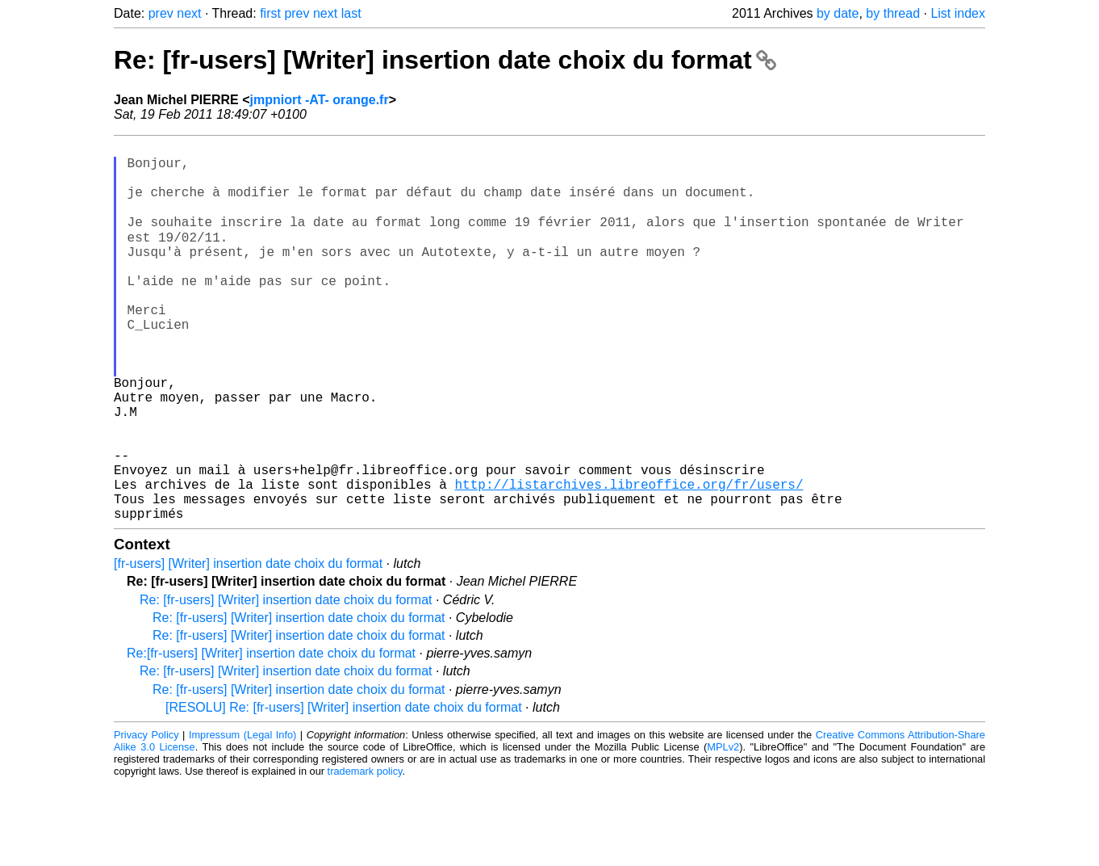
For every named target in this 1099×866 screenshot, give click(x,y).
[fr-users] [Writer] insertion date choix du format (248, 646)
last (351, 13)
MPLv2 (723, 829)
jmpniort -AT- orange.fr (319, 100)
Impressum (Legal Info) (242, 817)
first (270, 13)
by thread (893, 13)
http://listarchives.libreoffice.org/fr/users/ (628, 560)
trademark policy (365, 853)
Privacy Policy (146, 817)
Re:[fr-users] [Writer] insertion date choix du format (271, 735)
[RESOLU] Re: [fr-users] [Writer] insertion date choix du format (343, 790)
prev (160, 13)
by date (838, 13)
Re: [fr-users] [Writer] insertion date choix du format (445, 59)
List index (957, 13)
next (189, 13)
